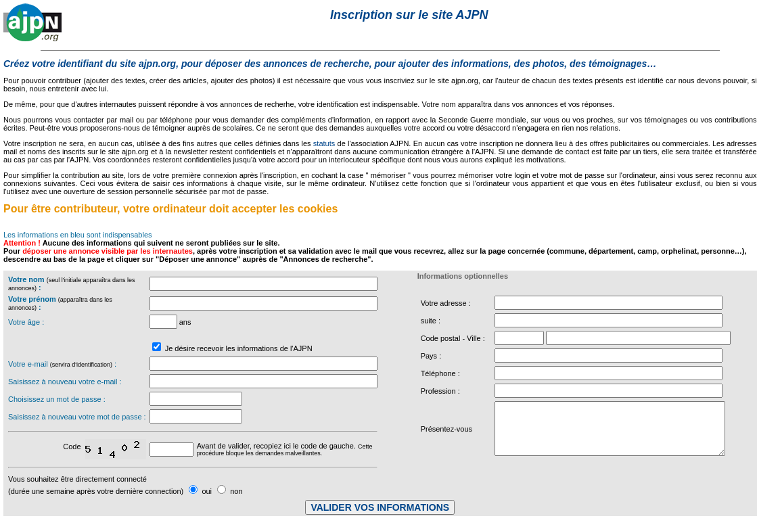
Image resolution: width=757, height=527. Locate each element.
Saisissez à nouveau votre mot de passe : (77, 417)
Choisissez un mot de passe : (57, 399)
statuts (324, 143)
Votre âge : (26, 322)
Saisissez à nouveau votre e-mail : (65, 381)
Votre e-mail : (62, 364)
